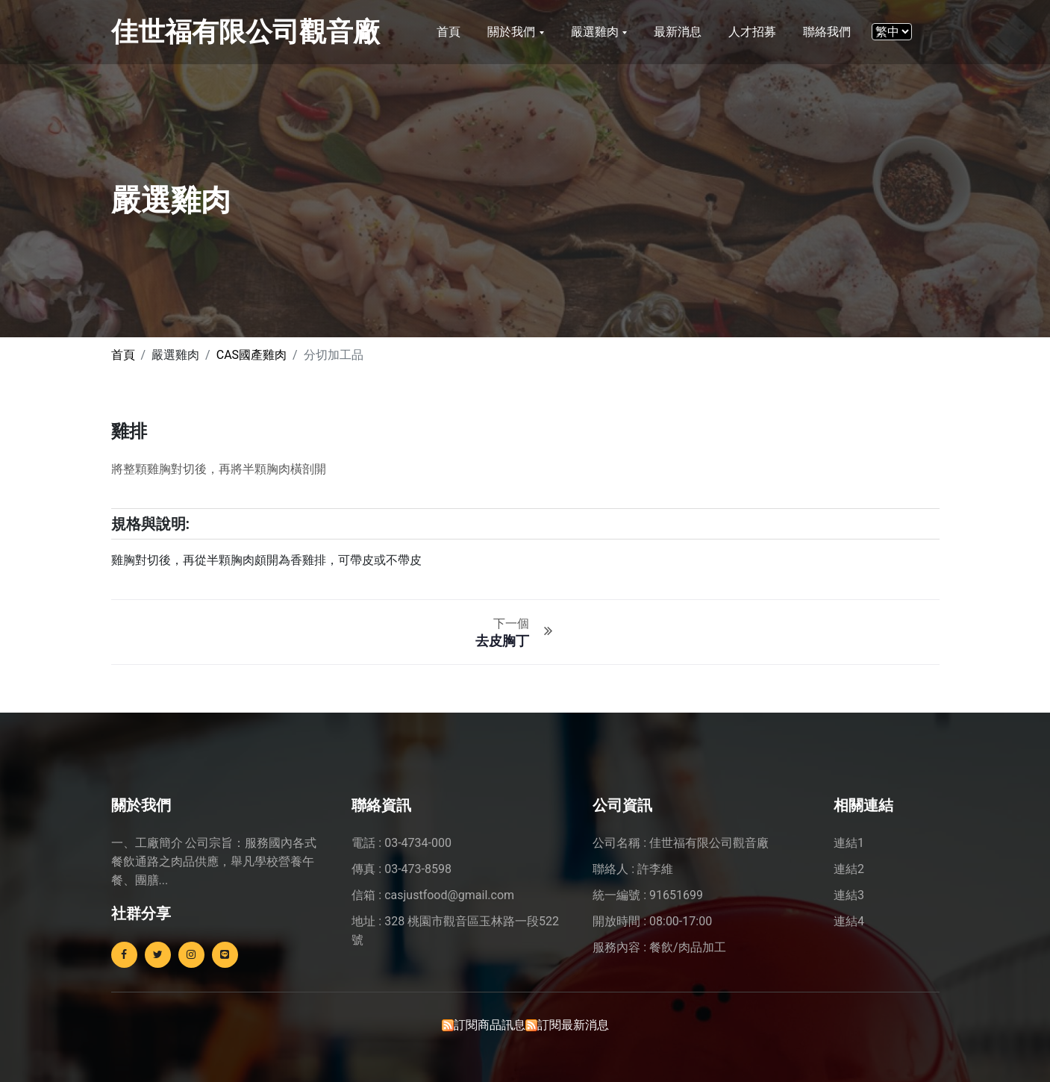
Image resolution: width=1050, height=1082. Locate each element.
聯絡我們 (827, 32)
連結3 (849, 895)
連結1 (849, 843)
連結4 (849, 921)
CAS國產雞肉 (251, 355)
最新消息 (677, 32)
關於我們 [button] (512, 32)
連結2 (849, 869)
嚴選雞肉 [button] (596, 32)
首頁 (448, 32)
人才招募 (752, 32)
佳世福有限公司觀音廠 (245, 32)
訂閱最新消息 (573, 1025)
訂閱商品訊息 (489, 1025)
